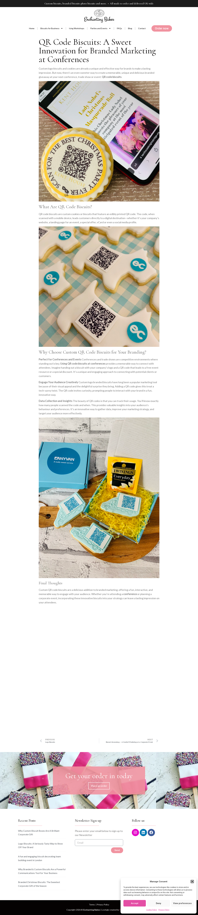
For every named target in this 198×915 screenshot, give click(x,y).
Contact (142, 28)
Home (31, 28)
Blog (130, 28)
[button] (192, 881)
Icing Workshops (76, 28)
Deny (158, 903)
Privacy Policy (163, 910)
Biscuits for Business (51, 28)
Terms (92, 904)
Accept (134, 903)
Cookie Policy (151, 910)
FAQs (119, 28)
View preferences (182, 903)
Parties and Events (100, 28)
